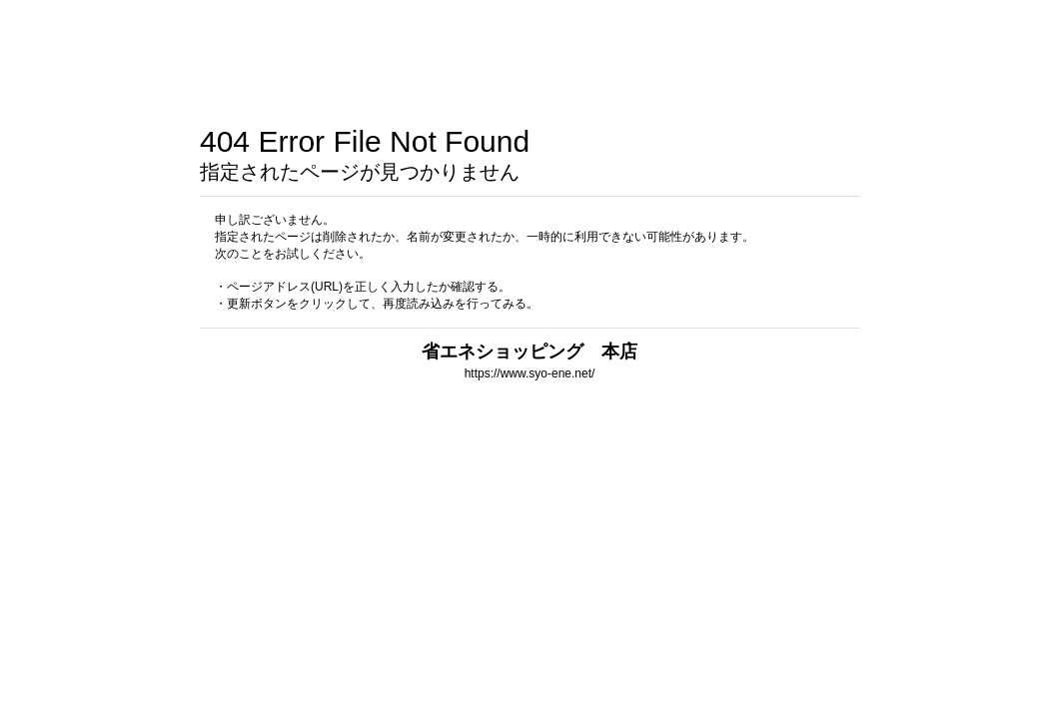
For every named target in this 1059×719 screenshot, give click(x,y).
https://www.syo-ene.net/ (530, 373)
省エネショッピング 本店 (529, 351)
